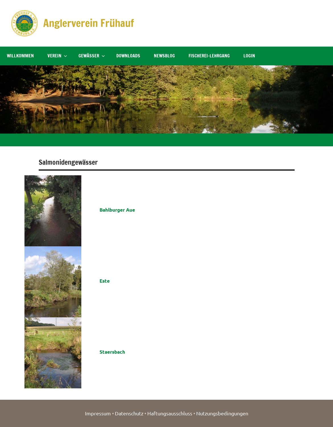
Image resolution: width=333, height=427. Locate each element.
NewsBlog (164, 56)
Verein (57, 56)
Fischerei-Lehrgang (209, 56)
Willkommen (20, 56)
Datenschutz (129, 413)
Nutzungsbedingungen (222, 413)
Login (249, 56)
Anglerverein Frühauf (88, 23)
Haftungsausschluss (169, 413)
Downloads (128, 56)
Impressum (98, 413)
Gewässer (91, 56)
